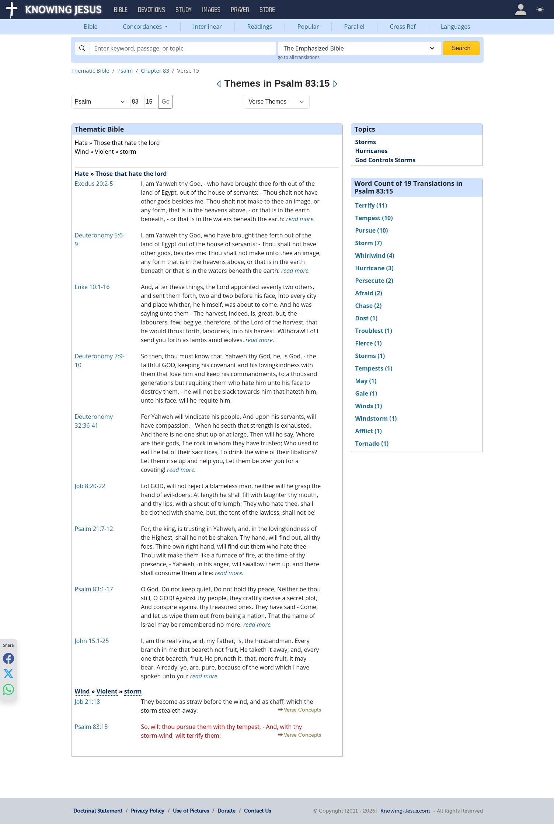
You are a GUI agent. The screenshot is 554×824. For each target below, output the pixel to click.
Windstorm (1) (376, 418)
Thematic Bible (90, 70)
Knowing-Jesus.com (405, 811)
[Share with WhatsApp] (8, 689)
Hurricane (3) (374, 268)
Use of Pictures (191, 811)
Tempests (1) (373, 368)
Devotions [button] (151, 10)
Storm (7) (368, 243)
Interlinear (207, 26)
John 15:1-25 (92, 641)
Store (267, 10)
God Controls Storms (385, 160)
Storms (365, 142)
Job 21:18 (87, 702)
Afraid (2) (368, 293)
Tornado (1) (372, 443)
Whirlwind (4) (374, 255)
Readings (259, 26)
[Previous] (219, 84)
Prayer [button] (240, 10)
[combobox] (359, 48)
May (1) (365, 381)
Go (166, 101)
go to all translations (299, 57)
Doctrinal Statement (97, 811)
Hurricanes (371, 151)
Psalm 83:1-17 (94, 589)
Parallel (354, 26)
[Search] (183, 48)
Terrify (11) (371, 205)
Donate (226, 811)
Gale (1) (366, 393)
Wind (82, 691)
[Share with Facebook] (8, 658)
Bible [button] (121, 10)
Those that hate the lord (131, 174)
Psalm (125, 70)
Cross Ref (402, 26)
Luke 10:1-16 (92, 287)
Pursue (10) (371, 230)
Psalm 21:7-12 (94, 529)
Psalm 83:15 (91, 727)
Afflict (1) (368, 431)
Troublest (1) (373, 331)
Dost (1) (366, 318)
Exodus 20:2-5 (94, 184)
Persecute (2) (374, 281)
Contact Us (257, 811)
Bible (90, 26)
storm (133, 691)
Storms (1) (370, 356)
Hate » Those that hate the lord (117, 143)
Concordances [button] (143, 26)
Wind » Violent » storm (105, 151)
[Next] (334, 84)
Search (461, 48)
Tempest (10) (374, 218)
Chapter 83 (155, 70)
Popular (308, 26)
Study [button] (184, 10)
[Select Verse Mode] (277, 102)
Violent (107, 691)
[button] (520, 9)
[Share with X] (8, 673)
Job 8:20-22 (90, 486)
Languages (455, 26)
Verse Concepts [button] (302, 710)
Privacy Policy (147, 811)
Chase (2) (368, 306)
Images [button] (211, 10)
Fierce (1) (368, 343)
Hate (82, 174)
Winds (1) (368, 406)
